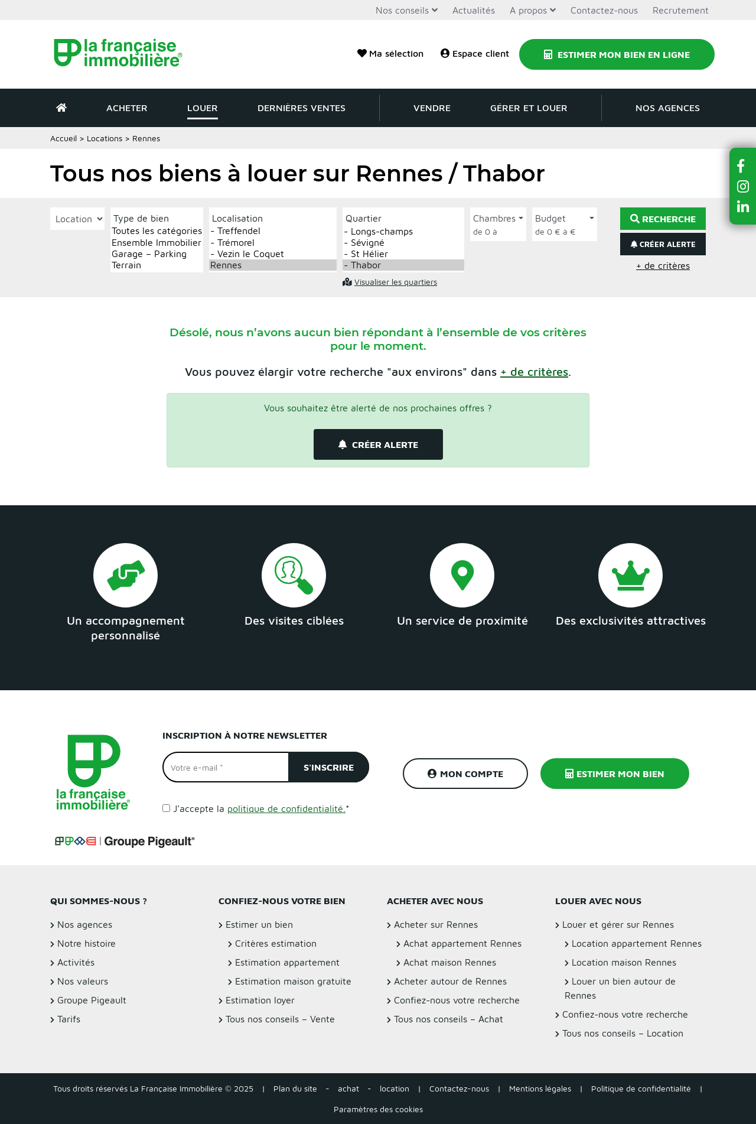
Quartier (364, 218)
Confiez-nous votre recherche (457, 1000)
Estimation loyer (260, 1000)
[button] (534, 371)
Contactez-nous (604, 10)
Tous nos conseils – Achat (448, 1018)
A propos (528, 10)
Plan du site (295, 1088)
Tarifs (68, 1018)
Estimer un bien (259, 924)
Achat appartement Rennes (462, 943)
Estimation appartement (287, 962)
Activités (75, 962)
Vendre (432, 107)
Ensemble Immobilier (156, 242)
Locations (104, 138)
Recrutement (681, 10)
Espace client (475, 53)
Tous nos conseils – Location (622, 1033)
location (394, 1088)
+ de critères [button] (663, 265)
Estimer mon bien (614, 773)
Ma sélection (390, 53)
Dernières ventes (302, 107)
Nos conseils (402, 10)
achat (348, 1088)
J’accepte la (261, 808)
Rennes (273, 265)
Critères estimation (276, 943)
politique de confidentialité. (286, 808)
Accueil (63, 138)
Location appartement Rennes (637, 943)
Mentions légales (540, 1088)
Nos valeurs (82, 981)
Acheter (127, 107)
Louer (202, 107)
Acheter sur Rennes (436, 924)
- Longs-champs (403, 231)
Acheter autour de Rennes (450, 981)
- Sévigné (403, 242)
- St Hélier (403, 253)
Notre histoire (86, 943)
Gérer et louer (529, 107)
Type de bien (141, 218)
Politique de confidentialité (641, 1088)
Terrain (156, 265)
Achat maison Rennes (449, 962)
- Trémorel (273, 242)
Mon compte (465, 773)
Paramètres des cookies (378, 1109)
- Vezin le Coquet (273, 253)
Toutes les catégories (156, 230)
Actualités (473, 10)
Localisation (237, 218)
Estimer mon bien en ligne (617, 54)
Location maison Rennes (624, 962)
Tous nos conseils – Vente (280, 1018)
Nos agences (668, 107)
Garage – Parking (156, 253)
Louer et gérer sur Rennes (618, 924)
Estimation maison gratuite (293, 981)
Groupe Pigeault (91, 1000)
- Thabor (403, 265)
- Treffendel (273, 230)
